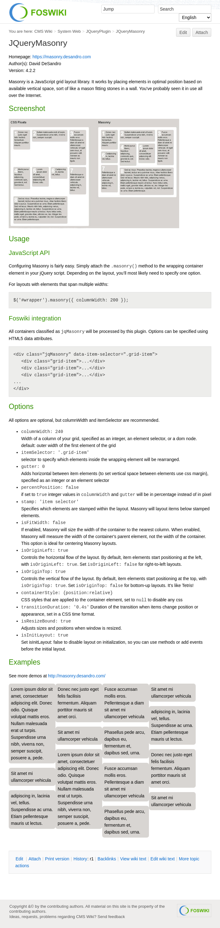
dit (20, 858)
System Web (69, 31)
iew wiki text (133, 858)
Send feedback (111, 916)
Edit (183, 32)
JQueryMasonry (130, 31)
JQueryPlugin (98, 31)
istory (80, 858)
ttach (34, 858)
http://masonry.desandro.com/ (76, 675)
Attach (202, 32)
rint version (57, 858)
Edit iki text (163, 858)
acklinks (107, 858)
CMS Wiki (43, 31)
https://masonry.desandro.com (61, 56)
